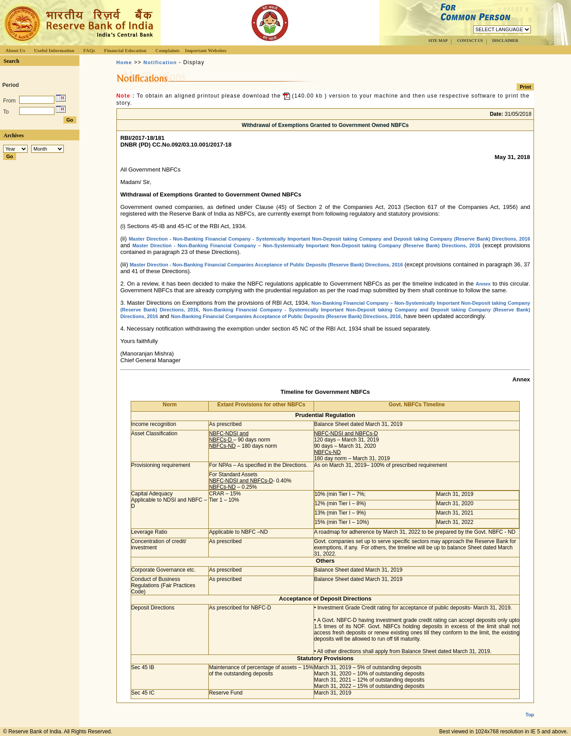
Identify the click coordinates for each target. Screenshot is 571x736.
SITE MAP (437, 40)
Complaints (167, 50)
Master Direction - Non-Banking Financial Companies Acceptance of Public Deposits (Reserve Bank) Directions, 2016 (266, 264)
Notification (160, 62)
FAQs (89, 50)
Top (529, 707)
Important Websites (206, 50)
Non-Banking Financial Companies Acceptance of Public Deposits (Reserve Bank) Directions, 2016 (286, 316)
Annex (483, 283)
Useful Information (54, 50)
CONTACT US (470, 40)
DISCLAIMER (505, 40)
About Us (15, 50)
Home (124, 62)
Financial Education (125, 50)
